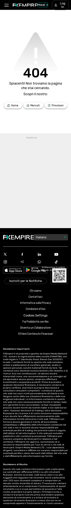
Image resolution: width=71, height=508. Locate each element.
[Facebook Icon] (27, 254)
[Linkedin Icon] (44, 254)
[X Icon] (10, 254)
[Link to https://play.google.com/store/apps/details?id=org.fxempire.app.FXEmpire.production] (36, 270)
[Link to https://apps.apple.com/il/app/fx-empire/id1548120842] (13, 270)
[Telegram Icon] (27, 262)
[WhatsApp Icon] (44, 262)
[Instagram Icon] (10, 262)
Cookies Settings (35, 315)
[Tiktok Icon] (61, 262)
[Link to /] (13, 105)
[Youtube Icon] (61, 254)
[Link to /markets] (33, 105)
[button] (6, 5)
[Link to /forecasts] (56, 105)
